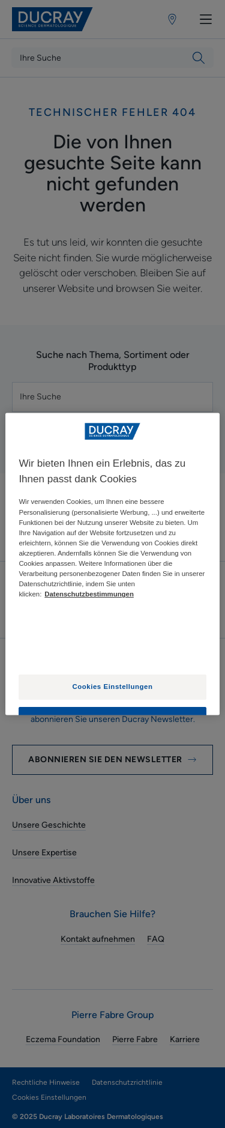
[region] (112, 564)
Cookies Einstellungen (113, 687)
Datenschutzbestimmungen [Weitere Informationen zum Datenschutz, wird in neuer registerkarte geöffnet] (89, 594)
